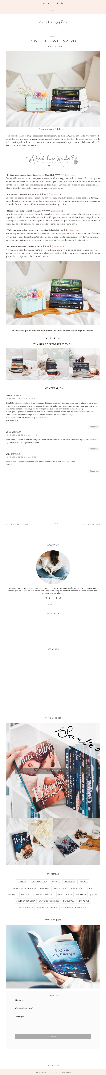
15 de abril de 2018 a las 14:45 (21, 435)
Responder (94, 427)
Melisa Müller (13, 432)
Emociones (69, 882)
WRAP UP (53, 36)
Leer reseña (70, 174)
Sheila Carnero (14, 395)
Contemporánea (39, 882)
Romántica (76, 888)
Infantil (44, 888)
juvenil (94, 894)
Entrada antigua (91, 524)
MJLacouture (13, 454)
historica (81, 894)
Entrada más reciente (17, 524)
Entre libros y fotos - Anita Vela (60, 1072)
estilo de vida (65, 894)
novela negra (26, 907)
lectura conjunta (25, 901)
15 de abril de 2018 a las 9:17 (21, 398)
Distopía (55, 882)
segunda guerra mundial (74, 907)
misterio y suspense (49, 901)
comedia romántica (44, 894)
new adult (83, 901)
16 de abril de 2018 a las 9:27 (21, 457)
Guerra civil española (24, 888)
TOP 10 (89, 888)
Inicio (56, 524)
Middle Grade (60, 888)
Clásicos (22, 882)
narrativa (68, 901)
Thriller (12, 894)
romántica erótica (47, 907)
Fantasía (83, 882)
